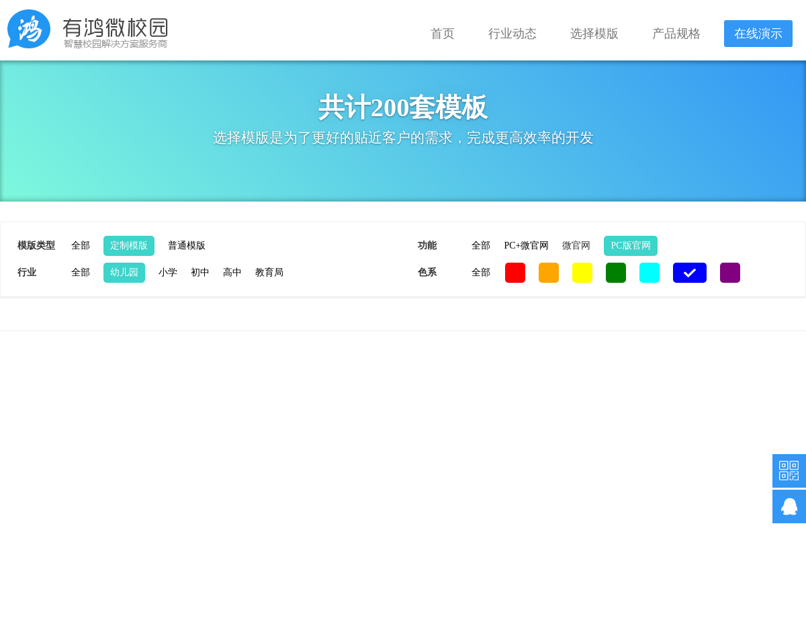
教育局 (269, 272)
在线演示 (758, 33)
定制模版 (129, 245)
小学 (168, 272)
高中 (232, 272)
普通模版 (187, 245)
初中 (200, 272)
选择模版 (594, 33)
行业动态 (512, 33)
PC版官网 (630, 245)
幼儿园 (124, 272)
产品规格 (676, 33)
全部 (80, 245)
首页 (443, 33)
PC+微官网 (526, 245)
